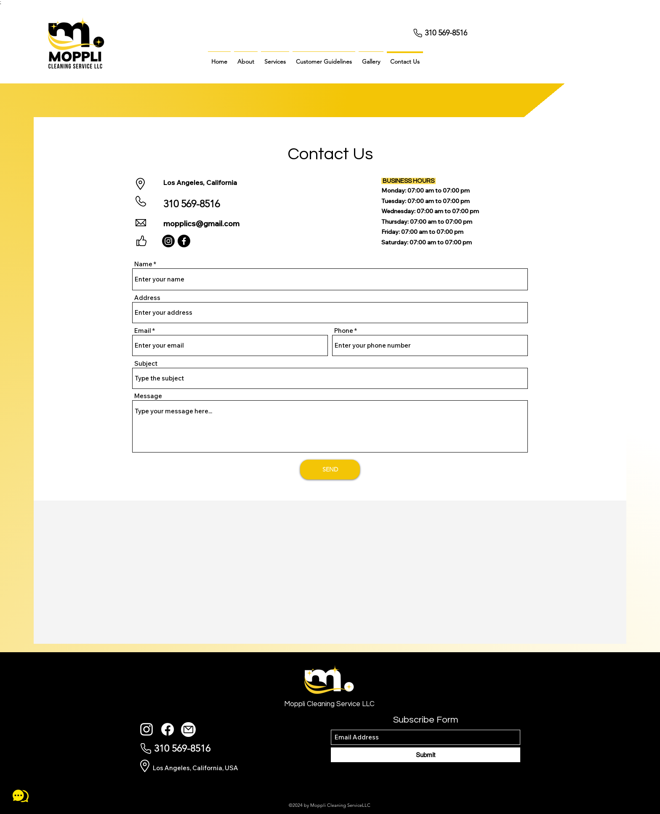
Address (147, 298)
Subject (145, 363)
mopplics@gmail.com (201, 223)
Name (143, 264)
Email (142, 330)
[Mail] (188, 729)
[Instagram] (168, 241)
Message (148, 396)
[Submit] (425, 754)
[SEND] (330, 469)
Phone (343, 330)
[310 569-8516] (449, 32)
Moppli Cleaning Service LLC (329, 704)
